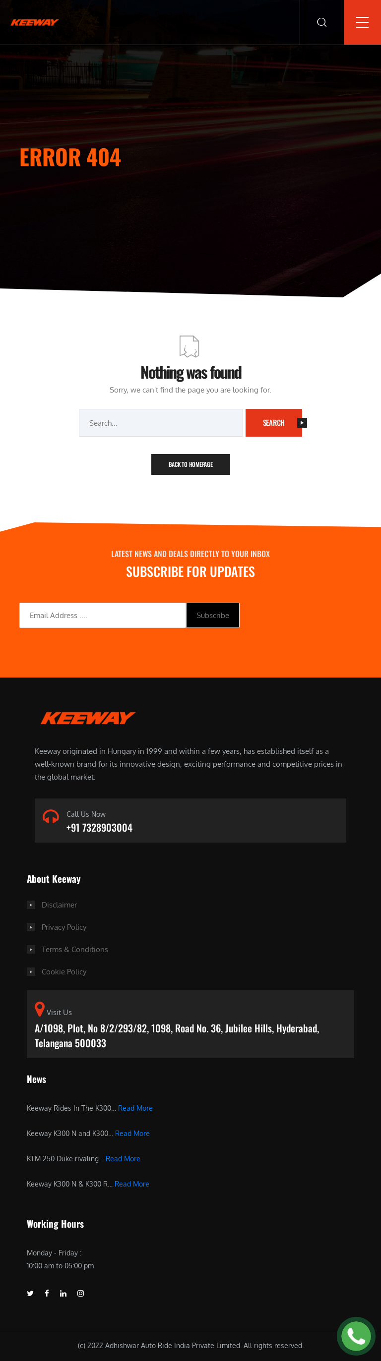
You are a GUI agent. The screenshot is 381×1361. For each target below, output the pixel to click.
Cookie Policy (64, 971)
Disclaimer (59, 904)
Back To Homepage (191, 464)
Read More (135, 1108)
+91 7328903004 (99, 827)
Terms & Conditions (75, 949)
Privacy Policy (64, 927)
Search (283, 422)
